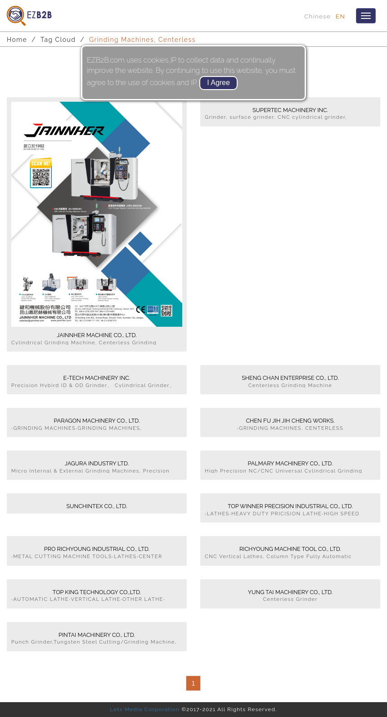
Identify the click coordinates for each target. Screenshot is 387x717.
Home (17, 39)
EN (340, 16)
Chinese (317, 16)
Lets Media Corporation (144, 709)
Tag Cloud (58, 39)
